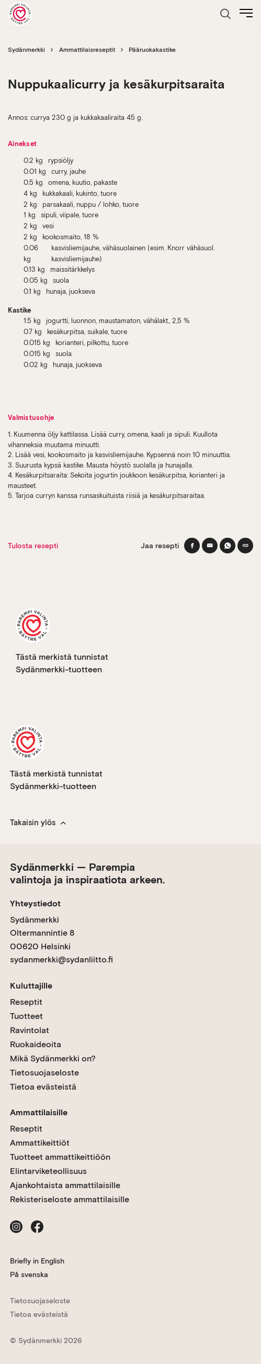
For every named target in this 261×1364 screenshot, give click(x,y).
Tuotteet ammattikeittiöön (60, 1157)
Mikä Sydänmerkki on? (53, 1058)
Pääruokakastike (152, 49)
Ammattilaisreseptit (87, 49)
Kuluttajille (31, 986)
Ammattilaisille (38, 1112)
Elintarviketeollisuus (48, 1171)
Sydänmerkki (26, 49)
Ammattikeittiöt (40, 1143)
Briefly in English (37, 1261)
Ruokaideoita (35, 1044)
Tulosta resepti (33, 545)
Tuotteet (26, 1016)
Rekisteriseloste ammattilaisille (69, 1199)
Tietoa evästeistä (43, 1087)
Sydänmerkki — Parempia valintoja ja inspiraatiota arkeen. (87, 873)
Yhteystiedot (35, 903)
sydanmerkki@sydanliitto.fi (61, 959)
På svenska (29, 1274)
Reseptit (26, 1002)
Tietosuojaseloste (44, 1073)
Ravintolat (29, 1030)
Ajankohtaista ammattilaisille (65, 1185)
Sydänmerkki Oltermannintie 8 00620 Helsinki (42, 933)
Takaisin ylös (38, 822)
